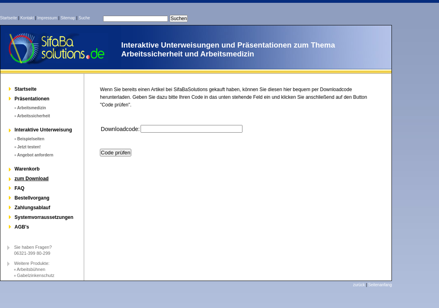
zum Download (31, 178)
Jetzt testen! (29, 147)
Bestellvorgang (32, 198)
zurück (358, 285)
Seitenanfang (380, 285)
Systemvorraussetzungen (43, 217)
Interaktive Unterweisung (43, 130)
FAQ (19, 188)
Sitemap (67, 18)
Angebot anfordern (35, 155)
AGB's (21, 227)
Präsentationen (32, 99)
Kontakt (27, 18)
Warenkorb (26, 169)
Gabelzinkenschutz (35, 275)
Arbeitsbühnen (31, 269)
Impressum (47, 18)
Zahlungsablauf (32, 207)
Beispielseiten (30, 139)
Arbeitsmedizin (31, 108)
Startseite (8, 18)
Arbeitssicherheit (33, 116)
